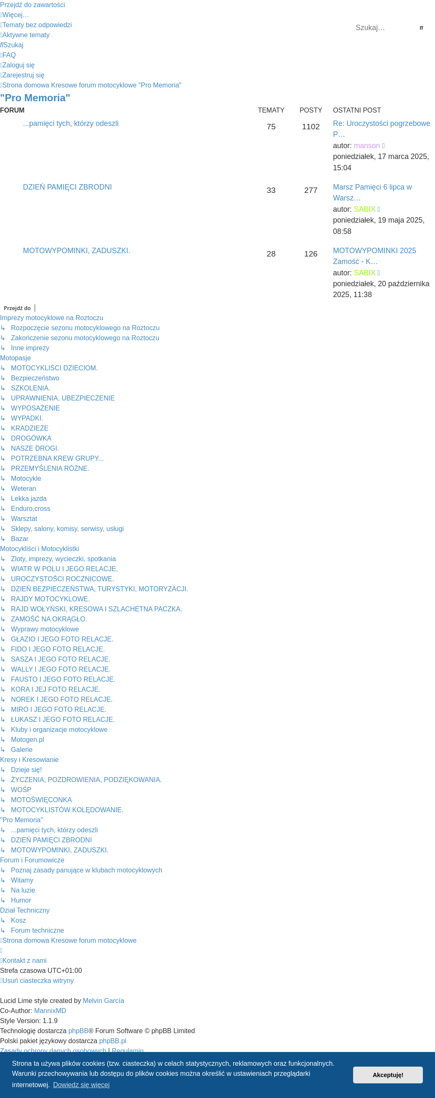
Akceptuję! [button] (388, 1075)
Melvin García (103, 1000)
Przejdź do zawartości (32, 4)
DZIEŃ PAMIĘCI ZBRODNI (67, 187)
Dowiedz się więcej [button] (81, 1084)
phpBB (79, 1030)
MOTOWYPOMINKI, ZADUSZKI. (76, 250)
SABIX (365, 209)
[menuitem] (36, 24)
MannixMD (50, 1010)
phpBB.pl (112, 1040)
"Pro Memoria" (35, 97)
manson (367, 145)
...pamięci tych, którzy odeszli (71, 123)
